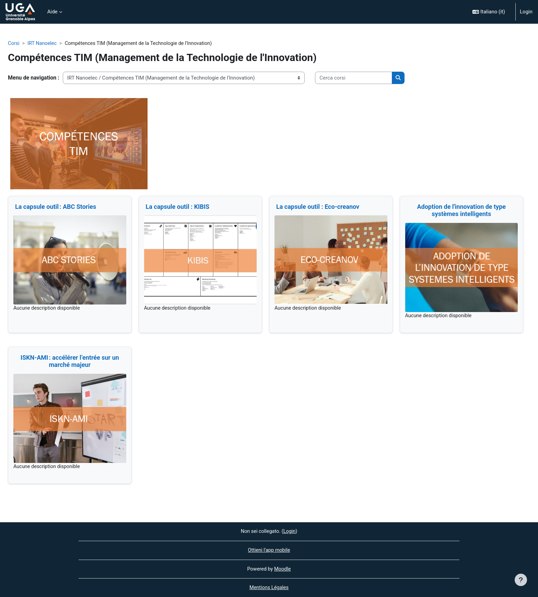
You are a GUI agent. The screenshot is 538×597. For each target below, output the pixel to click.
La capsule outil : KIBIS (178, 207)
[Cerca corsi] (353, 78)
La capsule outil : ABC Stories (56, 207)
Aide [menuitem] (52, 12)
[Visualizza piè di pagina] (521, 580)
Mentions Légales (269, 588)
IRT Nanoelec (43, 43)
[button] (491, 12)
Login (526, 12)
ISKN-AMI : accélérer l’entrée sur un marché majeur (70, 361)
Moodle (283, 568)
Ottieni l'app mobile (269, 550)
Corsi (14, 43)
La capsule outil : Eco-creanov (317, 207)
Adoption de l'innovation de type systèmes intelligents (461, 210)
